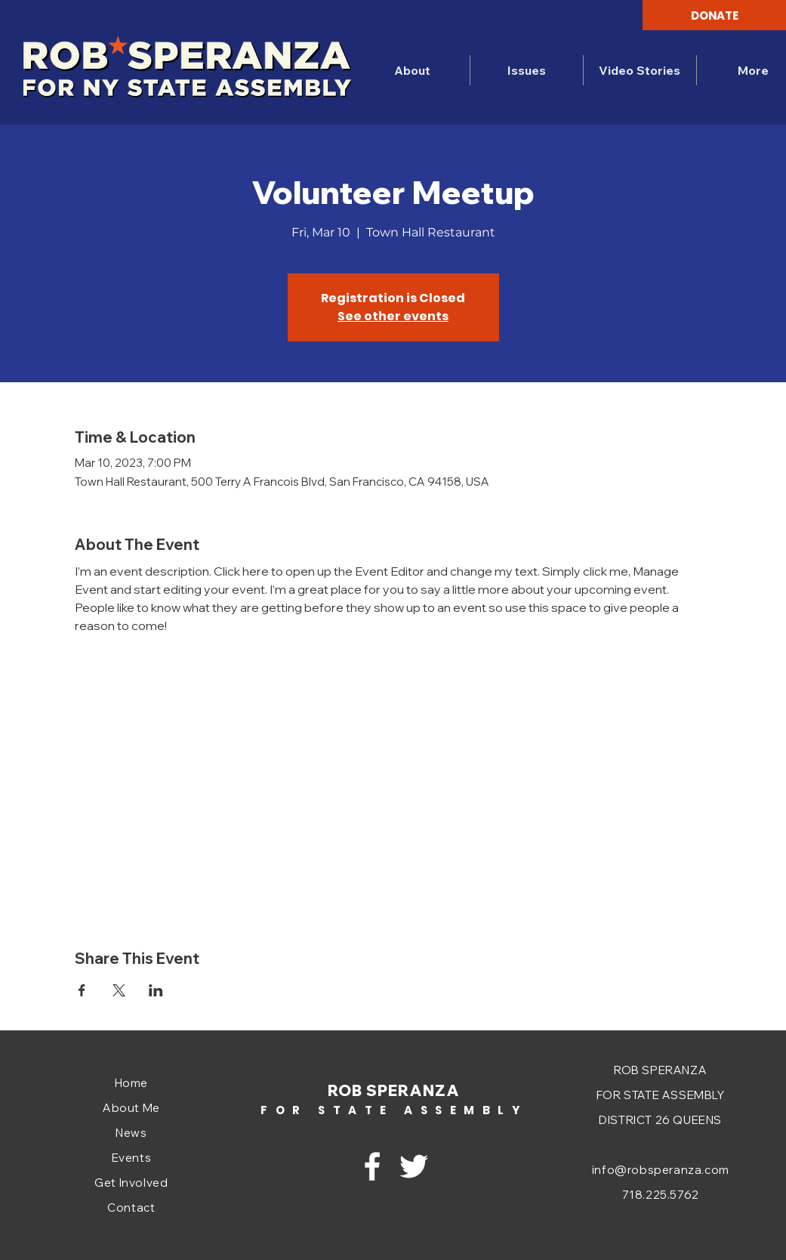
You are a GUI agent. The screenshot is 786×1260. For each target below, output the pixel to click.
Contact (131, 1207)
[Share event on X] (119, 990)
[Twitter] (414, 1166)
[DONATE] (714, 15)
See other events (393, 316)
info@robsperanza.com (660, 1170)
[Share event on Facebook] (82, 990)
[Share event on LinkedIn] (156, 990)
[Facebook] (372, 1166)
